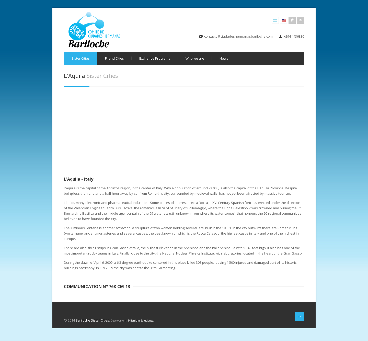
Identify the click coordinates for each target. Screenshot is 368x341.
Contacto (300, 20)
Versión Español (275, 20)
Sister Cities (81, 58)
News (224, 58)
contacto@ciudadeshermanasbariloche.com (238, 36)
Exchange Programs (154, 58)
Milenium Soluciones (140, 320)
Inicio (292, 20)
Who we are (195, 58)
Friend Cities (114, 58)
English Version (283, 20)
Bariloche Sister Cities (92, 320)
